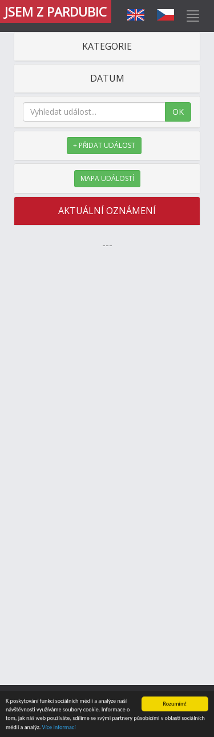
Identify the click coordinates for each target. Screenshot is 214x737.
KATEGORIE (107, 46)
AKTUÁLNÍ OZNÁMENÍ (107, 210)
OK (178, 111)
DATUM (107, 78)
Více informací (59, 727)
